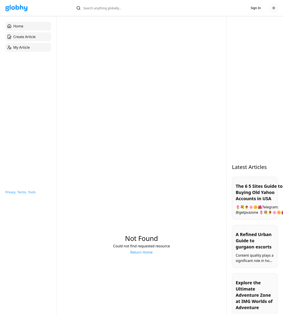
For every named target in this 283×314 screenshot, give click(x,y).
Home (15, 26)
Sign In (256, 8)
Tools (32, 192)
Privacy (10, 192)
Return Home (141, 252)
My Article (18, 47)
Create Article (21, 36)
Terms (21, 192)
